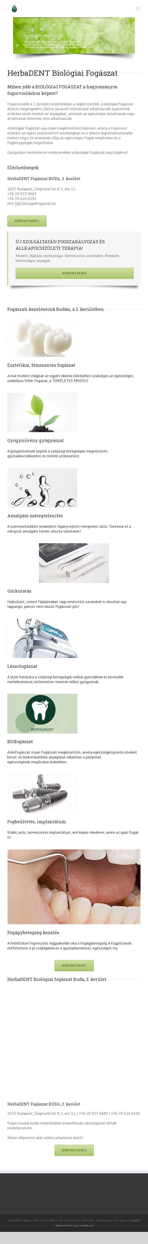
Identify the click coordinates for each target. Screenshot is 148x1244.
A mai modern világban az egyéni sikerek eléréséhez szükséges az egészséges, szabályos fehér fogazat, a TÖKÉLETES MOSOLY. (70, 378)
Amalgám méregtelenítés (35, 516)
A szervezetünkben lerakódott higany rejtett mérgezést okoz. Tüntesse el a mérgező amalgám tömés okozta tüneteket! (69, 529)
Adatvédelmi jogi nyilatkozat (75, 1225)
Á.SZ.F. (136, 1220)
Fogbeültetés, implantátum (36, 821)
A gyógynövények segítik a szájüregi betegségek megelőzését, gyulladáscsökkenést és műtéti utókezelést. (58, 453)
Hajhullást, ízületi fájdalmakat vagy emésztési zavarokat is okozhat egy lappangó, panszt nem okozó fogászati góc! (66, 604)
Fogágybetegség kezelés (33, 932)
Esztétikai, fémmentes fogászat (41, 365)
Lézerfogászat (22, 666)
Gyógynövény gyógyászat (35, 440)
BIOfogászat (20, 741)
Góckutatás (19, 591)
